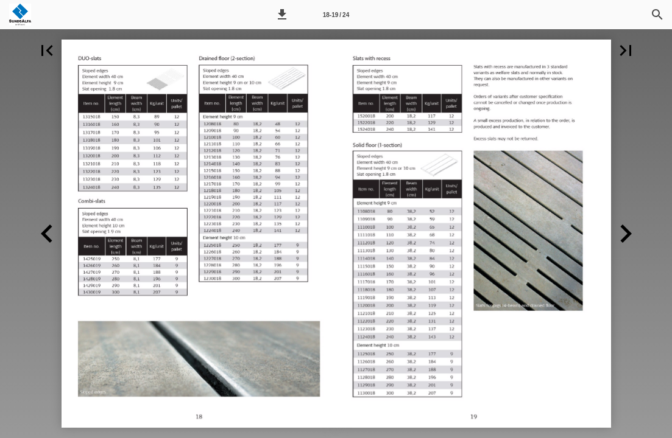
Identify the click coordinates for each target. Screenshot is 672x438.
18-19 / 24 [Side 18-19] (336, 15)
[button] (282, 14)
